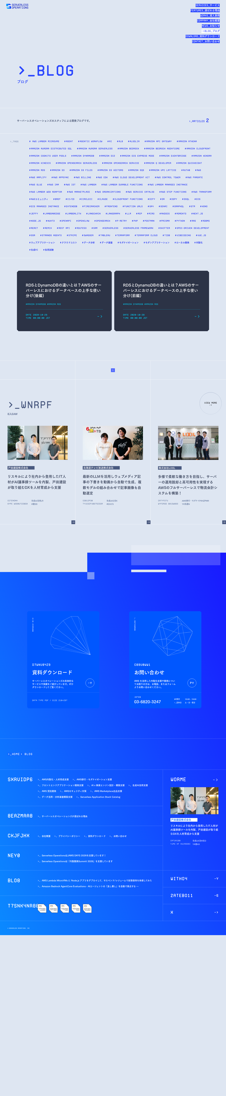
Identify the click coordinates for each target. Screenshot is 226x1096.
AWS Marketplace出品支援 (108, 791)
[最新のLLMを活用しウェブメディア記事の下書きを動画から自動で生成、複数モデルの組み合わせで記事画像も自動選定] (149, 522)
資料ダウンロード (97, 836)
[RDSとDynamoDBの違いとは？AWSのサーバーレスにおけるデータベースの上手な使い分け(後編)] (100, 316)
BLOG (28, 754)
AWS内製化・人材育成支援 (55, 779)
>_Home (14, 754)
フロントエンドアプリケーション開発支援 (62, 785)
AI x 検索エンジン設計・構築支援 (108, 785)
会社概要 (46, 836)
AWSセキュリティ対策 (75, 791)
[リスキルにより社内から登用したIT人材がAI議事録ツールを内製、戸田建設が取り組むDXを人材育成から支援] (73, 522)
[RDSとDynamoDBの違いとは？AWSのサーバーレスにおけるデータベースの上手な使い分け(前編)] (197, 316)
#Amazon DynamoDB (36, 304)
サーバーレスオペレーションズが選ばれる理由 (64, 816)
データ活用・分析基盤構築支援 (57, 796)
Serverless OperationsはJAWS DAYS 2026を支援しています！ (74, 855)
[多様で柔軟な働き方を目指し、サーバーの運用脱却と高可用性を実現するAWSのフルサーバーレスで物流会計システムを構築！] (224, 522)
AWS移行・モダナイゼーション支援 (199, 500)
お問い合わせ (120, 836)
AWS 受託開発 (49, 791)
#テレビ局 (111, 503)
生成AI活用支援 (38, 500)
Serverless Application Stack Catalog (100, 796)
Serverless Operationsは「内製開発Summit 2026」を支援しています (77, 861)
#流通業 (187, 503)
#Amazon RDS (54, 304)
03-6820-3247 (147, 701)
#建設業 (34, 503)
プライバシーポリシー (69, 836)
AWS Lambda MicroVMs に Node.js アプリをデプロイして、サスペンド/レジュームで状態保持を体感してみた (97, 880)
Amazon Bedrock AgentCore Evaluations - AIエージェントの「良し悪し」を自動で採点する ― (90, 886)
